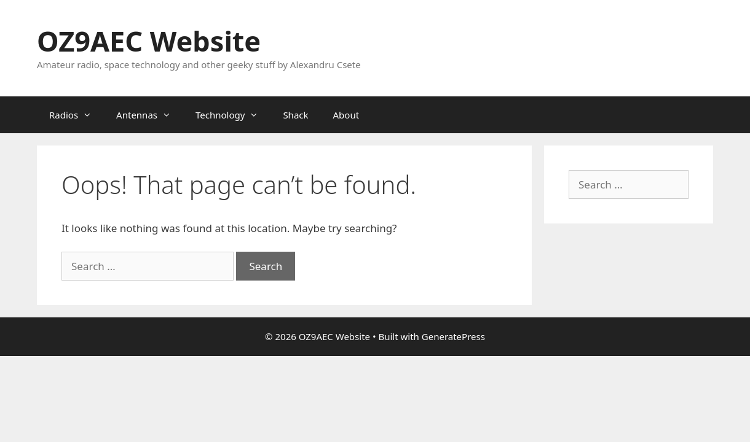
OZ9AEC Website (149, 41)
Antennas (149, 114)
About (346, 115)
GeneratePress (453, 336)
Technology (232, 114)
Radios (76, 114)
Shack (295, 115)
